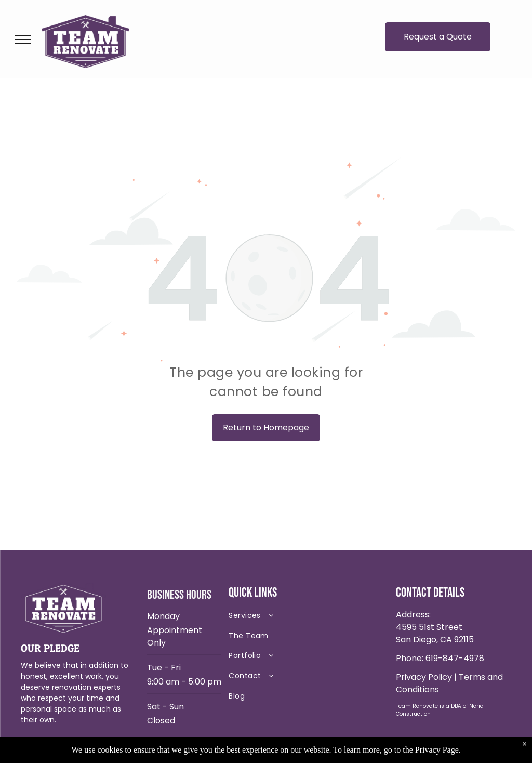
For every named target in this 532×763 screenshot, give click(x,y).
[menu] (22, 39)
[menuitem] (302, 618)
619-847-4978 (454, 658)
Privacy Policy (424, 677)
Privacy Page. (438, 749)
